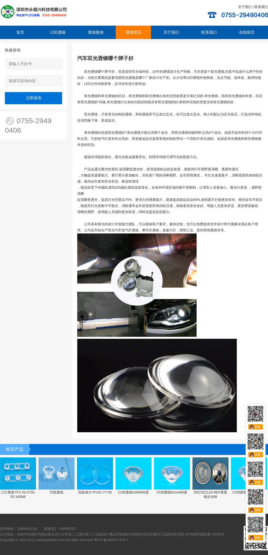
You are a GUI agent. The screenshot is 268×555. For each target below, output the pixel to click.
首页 (20, 32)
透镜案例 (96, 32)
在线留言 (247, 32)
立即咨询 (33, 98)
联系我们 (261, 7)
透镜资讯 (133, 32)
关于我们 (245, 7)
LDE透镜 (58, 32)
